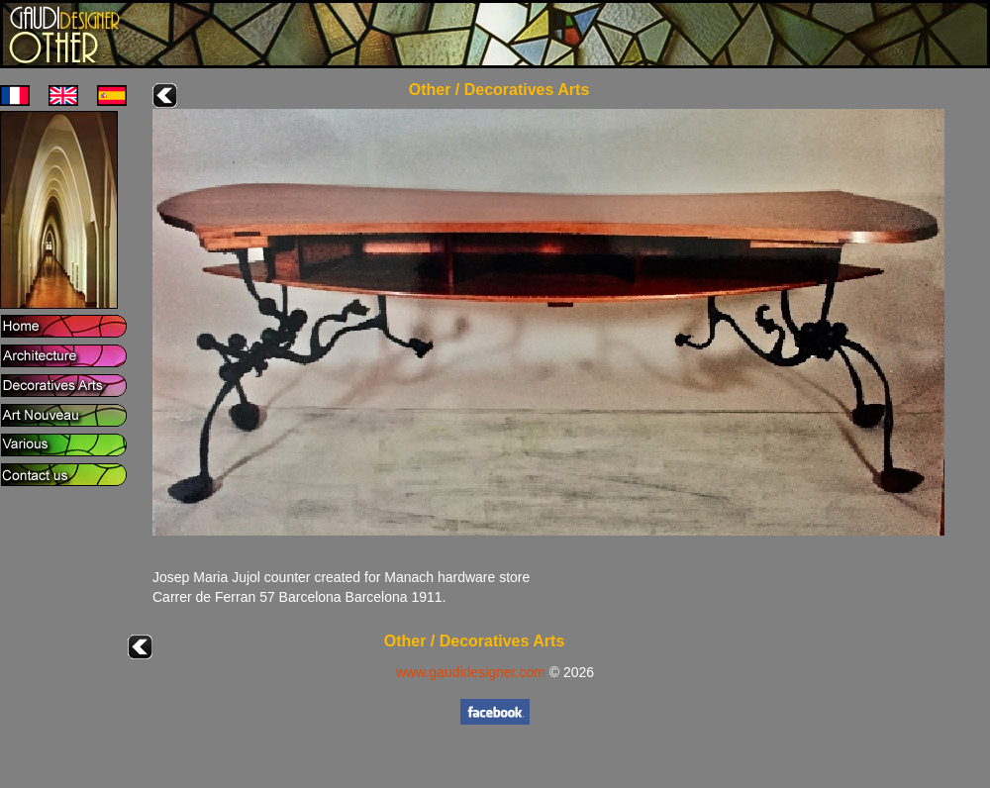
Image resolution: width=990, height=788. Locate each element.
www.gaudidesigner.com (470, 672)
